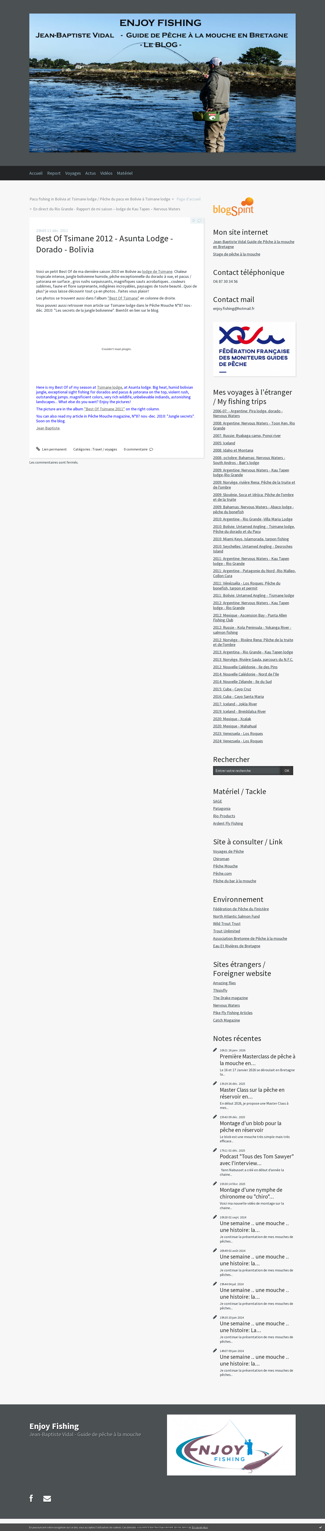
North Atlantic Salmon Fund (236, 916)
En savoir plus (200, 1527)
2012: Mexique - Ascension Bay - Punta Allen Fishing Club (250, 618)
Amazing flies (224, 982)
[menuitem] (38, 173)
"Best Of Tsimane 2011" (104, 408)
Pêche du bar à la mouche (234, 880)
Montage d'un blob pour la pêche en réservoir (250, 1127)
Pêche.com (222, 873)
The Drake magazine (230, 997)
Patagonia (221, 808)
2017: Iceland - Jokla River (235, 703)
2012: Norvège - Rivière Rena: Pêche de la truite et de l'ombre (253, 642)
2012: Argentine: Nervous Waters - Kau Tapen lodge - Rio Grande (251, 605)
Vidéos (106, 173)
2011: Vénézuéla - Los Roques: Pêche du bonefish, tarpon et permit (246, 586)
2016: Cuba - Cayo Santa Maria (238, 696)
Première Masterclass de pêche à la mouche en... (257, 1060)
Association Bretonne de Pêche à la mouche (250, 938)
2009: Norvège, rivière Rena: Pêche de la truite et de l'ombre (254, 485)
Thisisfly (220, 990)
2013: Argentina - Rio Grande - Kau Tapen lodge (253, 652)
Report (54, 173)
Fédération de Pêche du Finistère (241, 908)
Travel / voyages (104, 449)
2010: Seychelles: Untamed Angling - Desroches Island (252, 549)
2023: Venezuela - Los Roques (238, 733)
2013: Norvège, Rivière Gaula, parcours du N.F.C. (253, 659)
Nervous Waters (226, 1005)
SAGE (217, 801)
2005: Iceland (224, 443)
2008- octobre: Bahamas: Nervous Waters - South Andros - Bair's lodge (249, 460)
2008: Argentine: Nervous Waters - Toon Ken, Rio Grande (254, 426)
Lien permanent (51, 449)
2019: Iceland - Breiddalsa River (239, 711)
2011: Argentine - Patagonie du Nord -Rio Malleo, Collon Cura (254, 573)
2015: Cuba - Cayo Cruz (232, 689)
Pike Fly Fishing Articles (233, 1012)
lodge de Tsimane (157, 271)
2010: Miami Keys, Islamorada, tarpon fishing (251, 538)
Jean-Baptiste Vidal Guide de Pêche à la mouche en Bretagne (253, 244)
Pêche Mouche (225, 866)
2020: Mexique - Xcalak (232, 718)
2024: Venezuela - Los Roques (238, 740)
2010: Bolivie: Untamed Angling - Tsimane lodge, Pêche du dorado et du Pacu (254, 529)
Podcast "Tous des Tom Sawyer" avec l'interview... (257, 1160)
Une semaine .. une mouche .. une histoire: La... (254, 1327)
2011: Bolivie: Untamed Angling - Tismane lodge (253, 595)
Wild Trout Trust (227, 923)
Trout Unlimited (226, 931)
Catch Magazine (226, 1020)
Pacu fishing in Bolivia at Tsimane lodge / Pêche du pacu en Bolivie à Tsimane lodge (100, 199)
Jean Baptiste (48, 428)
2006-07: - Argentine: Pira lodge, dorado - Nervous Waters (248, 413)
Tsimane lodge (109, 387)
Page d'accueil (188, 199)
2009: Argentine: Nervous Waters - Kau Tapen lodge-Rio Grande (251, 472)
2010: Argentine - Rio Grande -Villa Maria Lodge (252, 519)
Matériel (125, 173)
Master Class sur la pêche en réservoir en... (252, 1093)
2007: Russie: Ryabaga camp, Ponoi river (247, 435)
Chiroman (221, 858)
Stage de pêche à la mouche (236, 254)
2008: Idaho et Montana (233, 450)
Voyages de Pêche (228, 851)
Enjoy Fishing (54, 1426)
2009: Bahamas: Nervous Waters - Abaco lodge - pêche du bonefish (253, 509)
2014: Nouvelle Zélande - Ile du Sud (242, 681)
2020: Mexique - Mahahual (235, 726)
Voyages (73, 173)
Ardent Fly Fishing (228, 823)
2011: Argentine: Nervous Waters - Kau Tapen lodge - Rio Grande (251, 561)
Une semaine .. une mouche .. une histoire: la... (254, 1227)
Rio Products (224, 815)
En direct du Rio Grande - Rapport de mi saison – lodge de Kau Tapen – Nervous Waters (106, 208)
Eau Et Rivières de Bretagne (236, 945)
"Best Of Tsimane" (123, 298)
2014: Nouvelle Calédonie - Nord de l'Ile (246, 674)
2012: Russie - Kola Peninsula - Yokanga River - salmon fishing (252, 630)
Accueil (36, 173)
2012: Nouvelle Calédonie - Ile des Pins (245, 666)
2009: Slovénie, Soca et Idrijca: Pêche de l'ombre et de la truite (253, 497)
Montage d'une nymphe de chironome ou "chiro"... (251, 1193)
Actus (90, 173)
